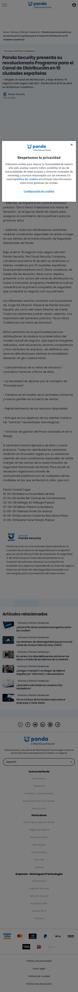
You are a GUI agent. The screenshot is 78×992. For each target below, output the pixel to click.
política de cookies (26, 179)
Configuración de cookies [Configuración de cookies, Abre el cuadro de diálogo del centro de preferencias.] (39, 191)
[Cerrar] (71, 144)
